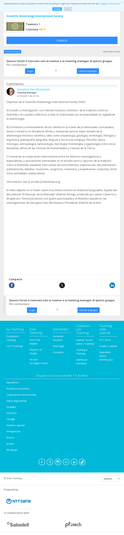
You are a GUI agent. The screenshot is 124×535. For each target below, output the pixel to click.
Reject (68, 9)
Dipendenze (12, 382)
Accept (57, 9)
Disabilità (11, 407)
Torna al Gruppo (12, 51)
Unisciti (62, 40)
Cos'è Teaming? (14, 346)
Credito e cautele (108, 346)
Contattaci (58, 352)
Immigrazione (13, 431)
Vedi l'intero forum (111, 51)
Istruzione (11, 412)
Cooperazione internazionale (21, 394)
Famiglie (10, 419)
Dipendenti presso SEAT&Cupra (106, 356)
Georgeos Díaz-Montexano (33, 89)
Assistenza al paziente (17, 388)
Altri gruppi (11, 449)
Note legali (58, 346)
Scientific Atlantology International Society (34, 16)
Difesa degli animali (16, 400)
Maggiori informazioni (110, 3)
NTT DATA (105, 339)
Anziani (10, 443)
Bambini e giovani (15, 425)
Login (30, 71)
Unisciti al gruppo (88, 71)
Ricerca (10, 437)
